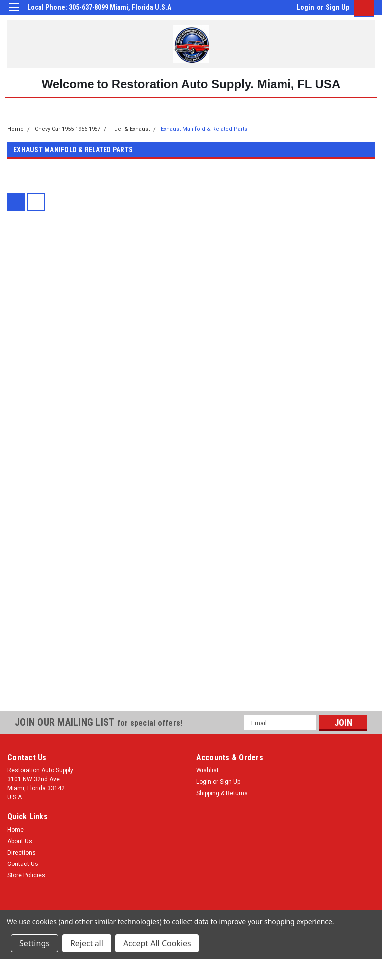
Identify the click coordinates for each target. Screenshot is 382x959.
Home (15, 129)
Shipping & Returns (222, 793)
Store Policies (26, 875)
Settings (34, 943)
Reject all (86, 943)
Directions (21, 852)
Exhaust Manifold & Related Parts (204, 129)
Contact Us (22, 864)
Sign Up (337, 7)
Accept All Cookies (157, 943)
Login (305, 7)
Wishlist (207, 770)
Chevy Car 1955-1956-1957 (67, 129)
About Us (19, 841)
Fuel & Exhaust (130, 129)
